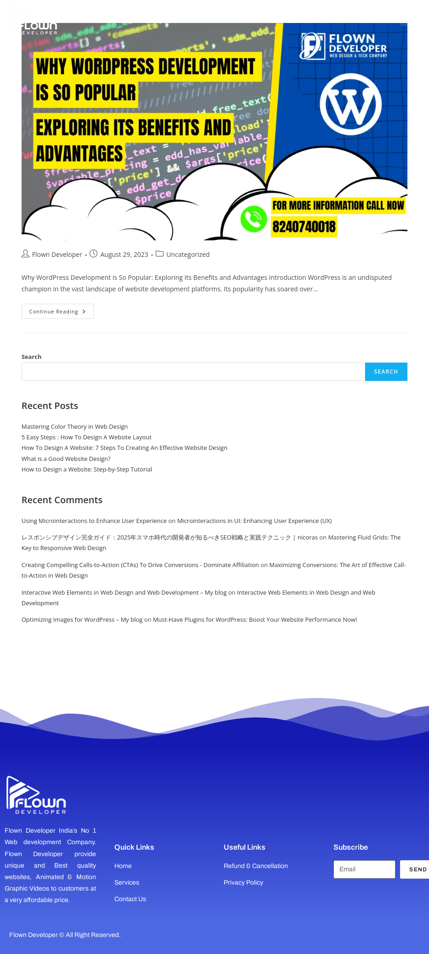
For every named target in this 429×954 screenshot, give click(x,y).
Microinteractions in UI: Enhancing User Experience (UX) (254, 521)
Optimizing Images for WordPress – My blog (82, 619)
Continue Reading (61, 309)
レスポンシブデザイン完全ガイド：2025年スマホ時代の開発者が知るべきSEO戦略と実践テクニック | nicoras (170, 537)
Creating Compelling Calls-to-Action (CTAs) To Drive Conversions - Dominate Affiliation (140, 565)
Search (32, 356)
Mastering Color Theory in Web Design (75, 426)
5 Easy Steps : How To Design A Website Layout (87, 437)
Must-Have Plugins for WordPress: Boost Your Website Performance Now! (255, 619)
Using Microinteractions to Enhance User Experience (94, 521)
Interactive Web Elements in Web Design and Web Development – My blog (124, 592)
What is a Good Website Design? (66, 458)
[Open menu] (410, 16)
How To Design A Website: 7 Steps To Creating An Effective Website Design (124, 447)
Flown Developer (57, 254)
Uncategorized (187, 254)
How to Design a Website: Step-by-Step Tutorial (87, 469)
